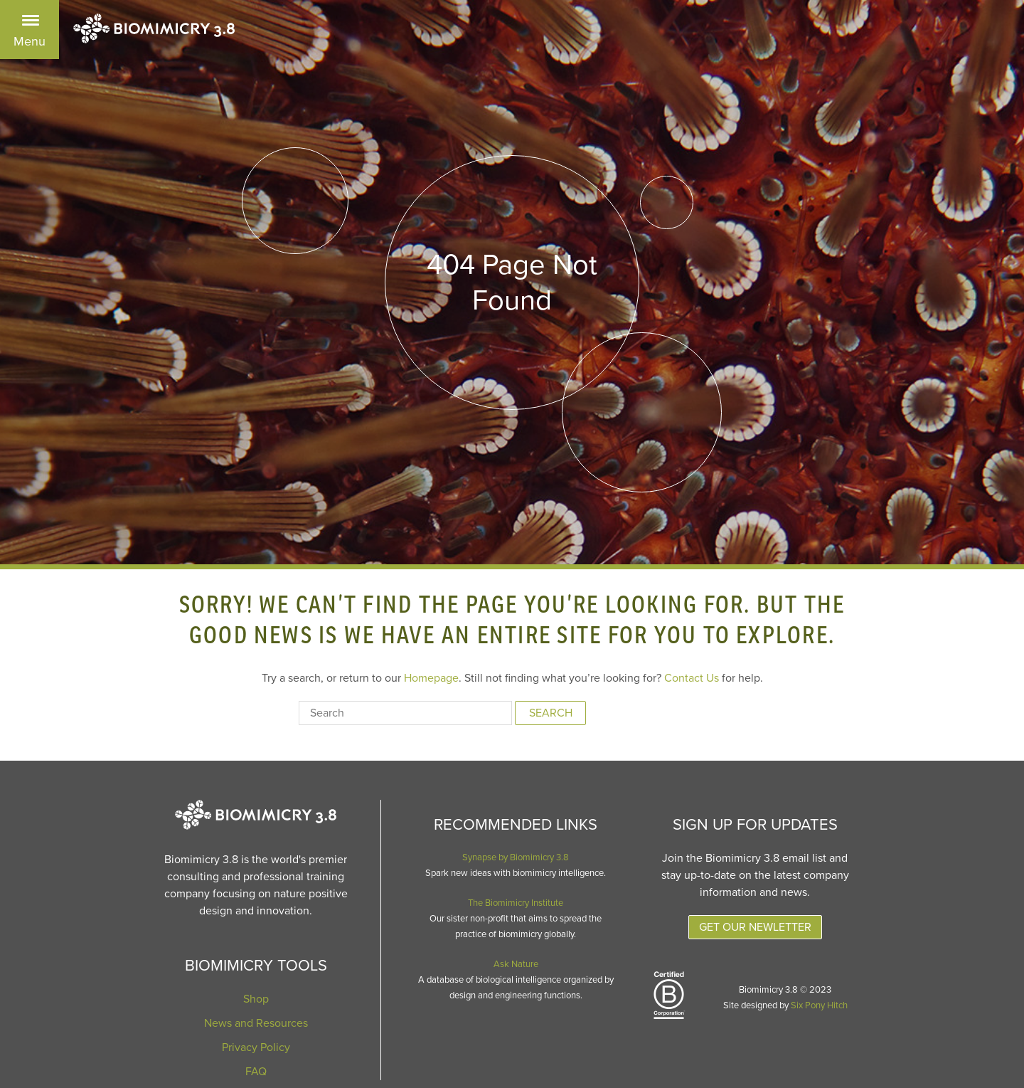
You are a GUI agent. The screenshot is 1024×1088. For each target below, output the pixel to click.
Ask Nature (516, 964)
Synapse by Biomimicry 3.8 (515, 857)
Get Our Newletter (755, 927)
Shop (256, 999)
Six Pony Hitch (819, 1005)
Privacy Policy (256, 1047)
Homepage (431, 678)
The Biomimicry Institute (515, 903)
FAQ (256, 1072)
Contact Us (691, 678)
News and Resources (256, 1023)
